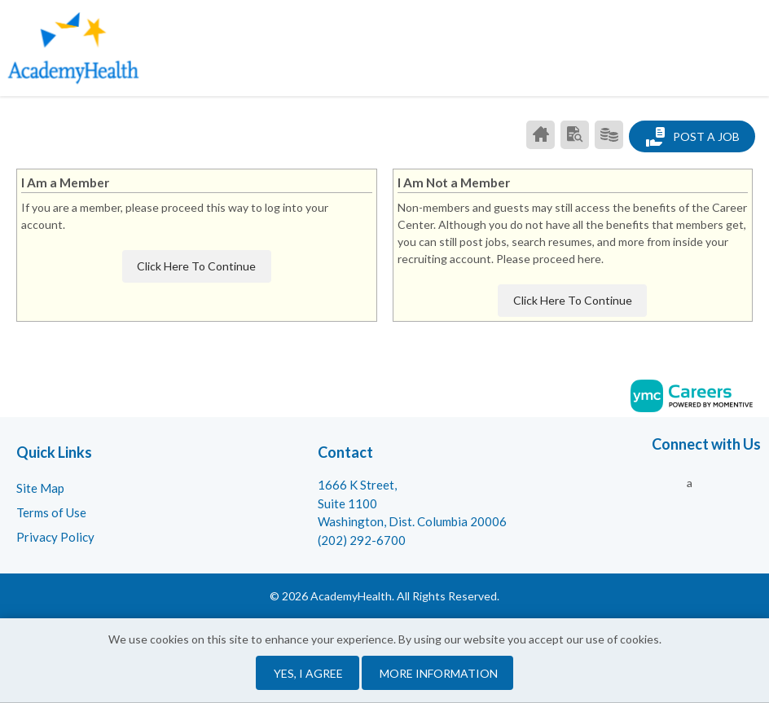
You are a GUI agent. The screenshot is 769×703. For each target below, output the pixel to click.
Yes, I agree (308, 673)
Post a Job (692, 137)
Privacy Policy (55, 536)
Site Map (40, 488)
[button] (755, 45)
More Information (439, 673)
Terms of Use (51, 512)
